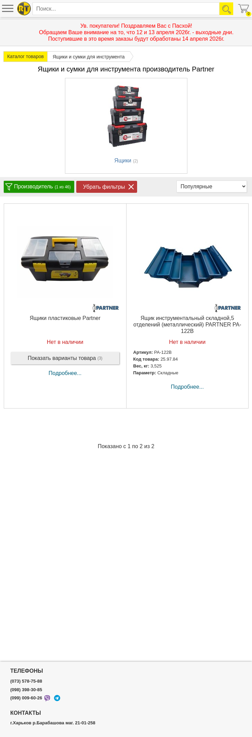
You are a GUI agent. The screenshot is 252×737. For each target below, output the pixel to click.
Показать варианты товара (65, 358)
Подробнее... (65, 373)
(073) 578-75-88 (26, 681)
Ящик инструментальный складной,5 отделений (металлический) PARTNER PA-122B (187, 324)
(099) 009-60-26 (26, 698)
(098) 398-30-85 (26, 689)
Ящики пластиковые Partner (65, 318)
